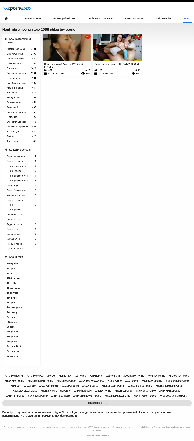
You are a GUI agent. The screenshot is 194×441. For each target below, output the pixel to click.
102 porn (11, 268)
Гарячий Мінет (21, 78)
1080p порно (13, 278)
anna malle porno (170, 391)
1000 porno (12, 263)
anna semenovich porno (87, 396)
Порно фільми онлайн (21, 176)
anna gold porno (146, 391)
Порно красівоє (21, 171)
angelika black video (25, 391)
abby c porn (113, 376)
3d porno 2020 (14, 346)
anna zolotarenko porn (173, 396)
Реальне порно (21, 244)
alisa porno (115, 381)
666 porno (80, 376)
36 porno (11, 327)
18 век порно (13, 288)
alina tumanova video (91, 381)
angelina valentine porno (56, 391)
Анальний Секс (21, 102)
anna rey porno (15, 396)
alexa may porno (14, 381)
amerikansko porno (177, 381)
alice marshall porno (40, 381)
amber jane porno (151, 381)
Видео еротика (21, 224)
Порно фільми (21, 210)
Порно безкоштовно (21, 190)
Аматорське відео (21, 49)
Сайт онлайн (163, 18)
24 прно (11, 302)
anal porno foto (49, 386)
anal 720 (16, 386)
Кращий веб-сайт (20, 149)
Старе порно (21, 68)
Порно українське (21, 156)
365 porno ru (13, 336)
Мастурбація (21, 97)
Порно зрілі (21, 229)
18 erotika (11, 283)
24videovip (12, 312)
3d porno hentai (13, 376)
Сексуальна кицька (21, 112)
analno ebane (90, 386)
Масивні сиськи (21, 88)
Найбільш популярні (101, 18)
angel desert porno (113, 386)
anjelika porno (123, 391)
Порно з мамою (21, 161)
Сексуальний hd (21, 54)
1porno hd (12, 298)
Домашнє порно (21, 248)
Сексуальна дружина (21, 126)
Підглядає (21, 117)
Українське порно (21, 195)
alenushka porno (179, 376)
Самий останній (31, 18)
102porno (11, 273)
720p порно (96, 376)
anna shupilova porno (117, 396)
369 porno (12, 341)
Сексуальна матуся (21, 73)
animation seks (83, 391)
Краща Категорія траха (18, 40)
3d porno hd (12, 356)
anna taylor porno (145, 396)
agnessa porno (156, 376)
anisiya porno (103, 391)
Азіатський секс (21, 63)
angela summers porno (169, 386)
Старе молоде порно (21, 122)
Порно (21, 205)
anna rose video (60, 396)
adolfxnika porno (134, 376)
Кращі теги (16, 256)
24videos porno (14, 307)
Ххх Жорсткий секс (21, 83)
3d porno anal (13, 351)
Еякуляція (21, 92)
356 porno (12, 322)
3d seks (51, 376)
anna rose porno (38, 396)
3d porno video (34, 376)
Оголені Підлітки (21, 58)
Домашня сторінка (6, 19)
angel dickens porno (140, 386)
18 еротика (12, 293)
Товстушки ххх (21, 141)
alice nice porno (66, 381)
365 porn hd (12, 331)
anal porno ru (70, 386)
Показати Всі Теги (97, 403)
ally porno (131, 381)
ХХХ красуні (21, 131)
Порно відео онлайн (21, 166)
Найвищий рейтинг (64, 18)
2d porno (11, 317)
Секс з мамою (21, 219)
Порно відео (21, 185)
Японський (21, 107)
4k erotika (65, 376)
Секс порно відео (21, 214)
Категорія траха (134, 18)
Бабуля (21, 136)
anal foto (30, 386)
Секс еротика (21, 239)
